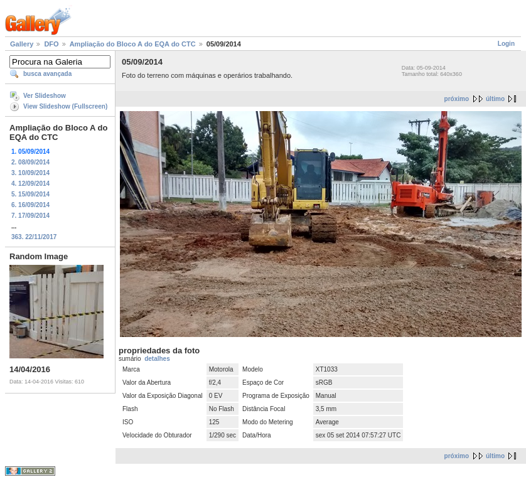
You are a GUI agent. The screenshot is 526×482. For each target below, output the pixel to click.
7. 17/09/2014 (30, 215)
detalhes (157, 358)
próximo (456, 98)
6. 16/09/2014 (30, 204)
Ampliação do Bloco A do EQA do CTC (133, 44)
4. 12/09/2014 (30, 183)
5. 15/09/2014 (30, 194)
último (495, 98)
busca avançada (47, 73)
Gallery (21, 44)
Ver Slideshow (44, 95)
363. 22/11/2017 (33, 236)
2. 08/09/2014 (30, 162)
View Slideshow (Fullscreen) (65, 106)
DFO (51, 44)
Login (506, 43)
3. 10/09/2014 (30, 172)
